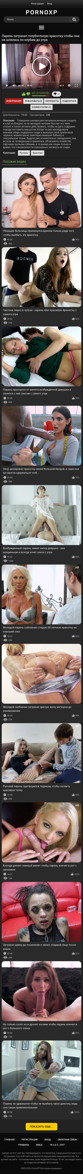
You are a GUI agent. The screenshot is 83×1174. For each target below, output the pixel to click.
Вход (49, 3)
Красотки (37, 153)
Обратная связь (67, 1139)
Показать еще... (41, 1126)
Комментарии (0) (41, 107)
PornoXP (35, 1168)
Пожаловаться (33, 101)
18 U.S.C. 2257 (57, 1144)
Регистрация (37, 3)
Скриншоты (52, 101)
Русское (24, 153)
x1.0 (62, 85)
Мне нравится (24, 94)
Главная (9, 1139)
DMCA (39, 1144)
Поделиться (69, 101)
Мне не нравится (28, 94)
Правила (23, 1144)
